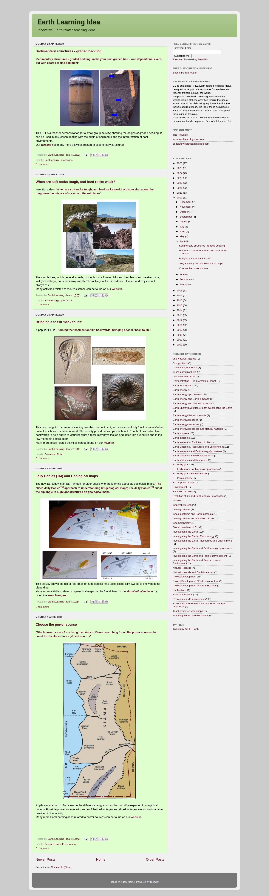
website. (117, 289)
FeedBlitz (203, 59)
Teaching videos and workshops (190, 615)
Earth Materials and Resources (190, 460)
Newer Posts (45, 859)
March (183, 274)
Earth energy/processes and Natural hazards (198, 428)
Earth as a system (183, 385)
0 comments (43, 164)
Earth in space (181, 433)
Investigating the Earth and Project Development (200, 555)
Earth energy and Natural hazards (192, 403)
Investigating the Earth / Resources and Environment (202, 540)
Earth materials (181, 437)
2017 (180, 295)
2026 (180, 163)
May (182, 236)
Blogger (154, 881)
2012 (180, 320)
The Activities (180, 134)
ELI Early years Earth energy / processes (196, 469)
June (183, 231)
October (184, 211)
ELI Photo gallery (182, 478)
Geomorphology (182, 523)
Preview (177, 59)
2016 (180, 300)
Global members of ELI (186, 527)
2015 (180, 305)
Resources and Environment (60, 844)
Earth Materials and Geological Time (193, 455)
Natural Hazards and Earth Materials (193, 572)
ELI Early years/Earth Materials (190, 473)
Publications (179, 590)
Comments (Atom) (61, 867)
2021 (180, 187)
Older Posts (155, 859)
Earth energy (180, 390)
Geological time (181, 509)
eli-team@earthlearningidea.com (191, 143)
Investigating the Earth (185, 531)
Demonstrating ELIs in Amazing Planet (194, 381)
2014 (180, 310)
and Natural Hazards (184, 358)
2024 (180, 173)
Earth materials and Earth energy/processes (197, 451)
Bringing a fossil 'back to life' (59, 322)
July (182, 226)
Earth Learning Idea (68, 22)
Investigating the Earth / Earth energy (193, 536)
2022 (180, 182)
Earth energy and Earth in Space (191, 398)
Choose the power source (56, 624)
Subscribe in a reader (185, 72)
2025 (180, 168)
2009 (180, 335)
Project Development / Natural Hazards (195, 585)
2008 (180, 339)
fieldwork (178, 500)
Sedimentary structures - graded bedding (68, 51)
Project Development (184, 576)
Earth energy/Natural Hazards (189, 415)
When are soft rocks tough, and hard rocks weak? (75, 182)
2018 (180, 290)
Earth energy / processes (58, 160)
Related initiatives (183, 594)
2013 (180, 315)
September (186, 216)
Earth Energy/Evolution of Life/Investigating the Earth (202, 407)
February (185, 279)
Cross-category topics (185, 367)
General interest (182, 505)
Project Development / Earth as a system (196, 581)
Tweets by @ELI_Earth (186, 629)
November (186, 206)
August (184, 221)
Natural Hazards (182, 567)
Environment (180, 487)
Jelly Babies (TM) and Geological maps (67, 476)
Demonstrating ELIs (184, 376)
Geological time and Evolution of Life (193, 518)
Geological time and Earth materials (193, 514)
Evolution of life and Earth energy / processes (198, 496)
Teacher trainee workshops (188, 611)
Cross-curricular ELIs (184, 372)
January (184, 284)
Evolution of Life (53, 454)
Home (100, 859)
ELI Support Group (183, 482)
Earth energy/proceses (185, 419)
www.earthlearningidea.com (188, 139)
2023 (180, 178)
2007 (180, 344)
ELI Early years (181, 464)
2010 (180, 329)
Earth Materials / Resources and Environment (198, 446)
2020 (180, 192)
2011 (180, 325)
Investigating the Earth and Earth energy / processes (202, 548)
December (186, 202)
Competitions (180, 363)
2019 (180, 197)
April (182, 241)
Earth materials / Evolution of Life (191, 442)
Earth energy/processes (186, 424)
